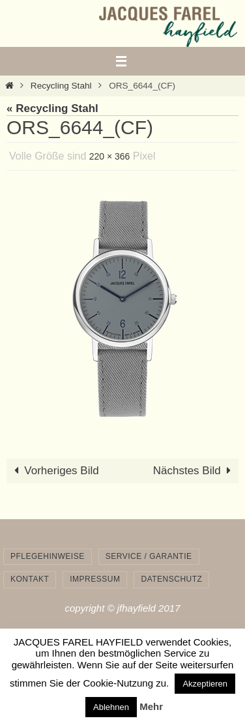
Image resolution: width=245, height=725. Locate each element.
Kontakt (29, 579)
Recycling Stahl (61, 86)
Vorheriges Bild (54, 470)
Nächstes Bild (195, 470)
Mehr (151, 706)
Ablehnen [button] (111, 707)
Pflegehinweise (47, 556)
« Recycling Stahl (52, 108)
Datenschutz (171, 579)
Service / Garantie (149, 556)
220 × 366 (109, 156)
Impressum (95, 579)
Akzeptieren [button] (204, 684)
